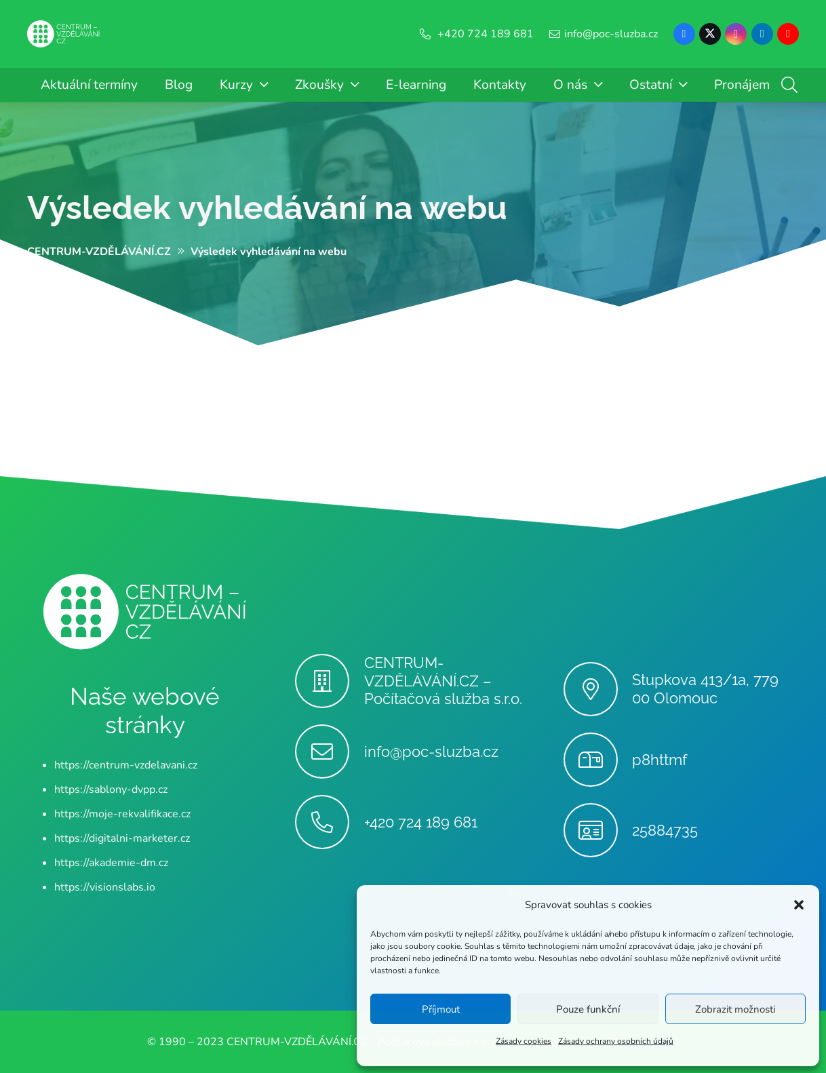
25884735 (665, 830)
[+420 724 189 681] (329, 822)
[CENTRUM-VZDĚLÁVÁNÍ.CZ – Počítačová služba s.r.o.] (329, 681)
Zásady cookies (523, 1041)
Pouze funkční (588, 1009)
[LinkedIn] (762, 34)
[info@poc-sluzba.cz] (329, 751)
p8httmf (659, 759)
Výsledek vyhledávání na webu (267, 208)
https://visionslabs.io (104, 887)
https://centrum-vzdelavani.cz (125, 765)
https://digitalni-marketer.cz (122, 838)
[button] (799, 905)
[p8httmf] (598, 760)
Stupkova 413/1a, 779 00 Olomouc (705, 689)
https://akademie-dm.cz (111, 862)
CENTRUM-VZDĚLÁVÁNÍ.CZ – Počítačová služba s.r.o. (443, 681)
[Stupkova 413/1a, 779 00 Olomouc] (598, 689)
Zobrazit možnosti (735, 1009)
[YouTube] (788, 34)
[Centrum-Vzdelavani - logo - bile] (63, 33)
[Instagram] (736, 34)
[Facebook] (684, 34)
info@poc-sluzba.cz (431, 751)
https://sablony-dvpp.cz (111, 789)
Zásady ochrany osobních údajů (615, 1041)
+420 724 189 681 (420, 822)
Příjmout (441, 1009)
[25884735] (598, 830)
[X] (710, 34)
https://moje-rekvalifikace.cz (122, 813)
